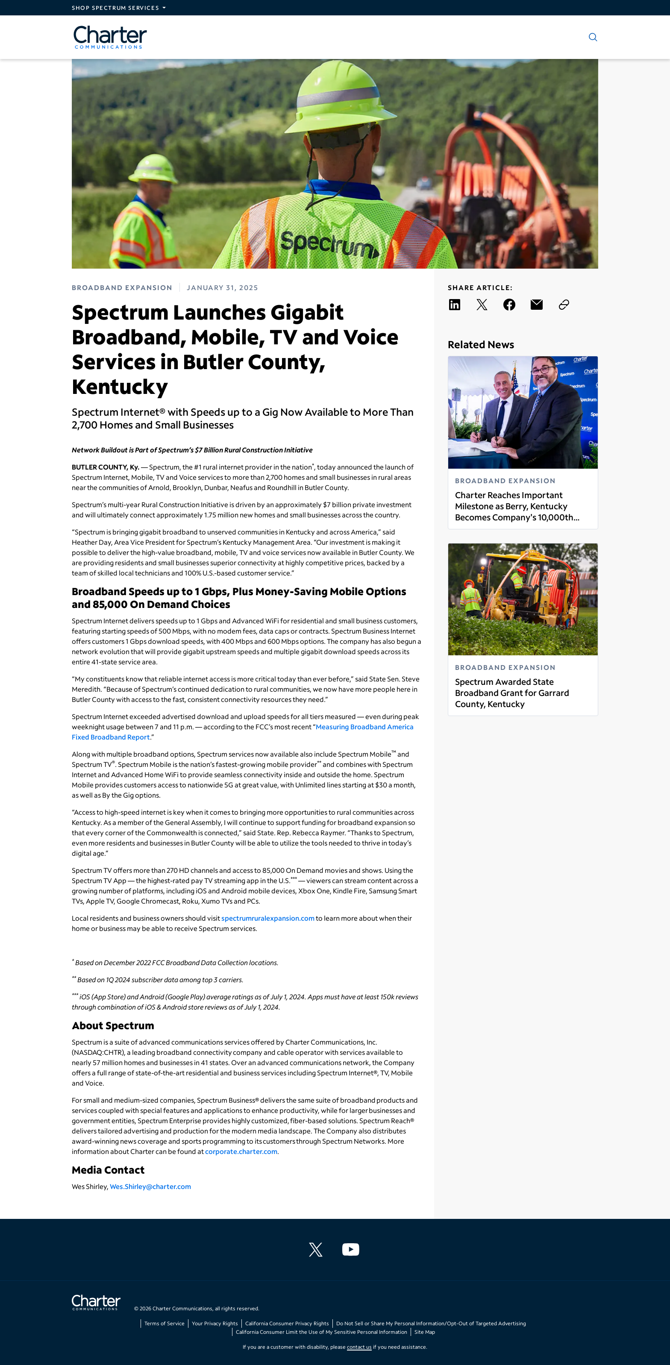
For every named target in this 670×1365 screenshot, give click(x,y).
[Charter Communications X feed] (317, 1249)
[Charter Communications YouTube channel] (352, 1249)
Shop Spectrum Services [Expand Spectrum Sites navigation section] (115, 7)
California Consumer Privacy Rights (287, 1323)
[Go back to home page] (96, 1303)
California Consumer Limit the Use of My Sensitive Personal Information (321, 1332)
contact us (359, 1347)
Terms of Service (164, 1323)
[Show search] (591, 37)
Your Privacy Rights (215, 1323)
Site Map (424, 1332)
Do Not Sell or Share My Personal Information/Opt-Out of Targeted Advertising (431, 1323)
